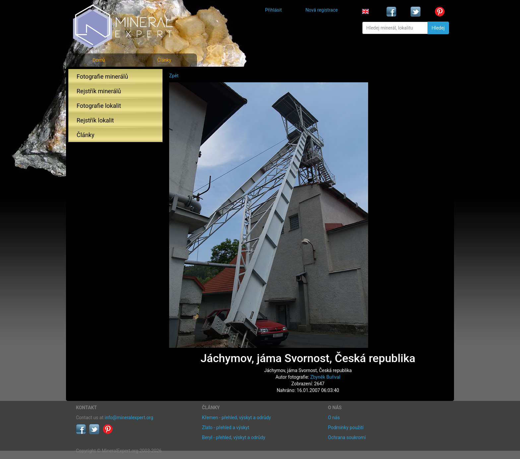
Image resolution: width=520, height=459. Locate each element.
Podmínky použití (345, 427)
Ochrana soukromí (347, 437)
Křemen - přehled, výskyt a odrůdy (236, 417)
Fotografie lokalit (99, 105)
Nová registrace (321, 10)
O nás (334, 417)
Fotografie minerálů (102, 76)
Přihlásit (273, 10)
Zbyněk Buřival (325, 377)
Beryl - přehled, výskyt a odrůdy (233, 437)
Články (164, 60)
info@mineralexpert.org (129, 417)
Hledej (438, 28)
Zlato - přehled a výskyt (225, 427)
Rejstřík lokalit (95, 120)
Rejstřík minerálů (99, 91)
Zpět (173, 75)
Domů (99, 60)
